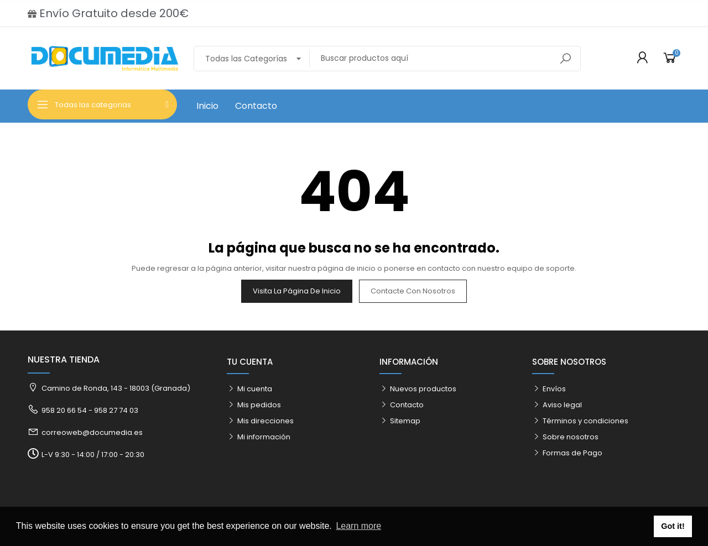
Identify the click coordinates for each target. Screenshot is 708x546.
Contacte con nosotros (413, 291)
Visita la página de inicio (297, 291)
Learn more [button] (358, 526)
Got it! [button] (672, 526)
